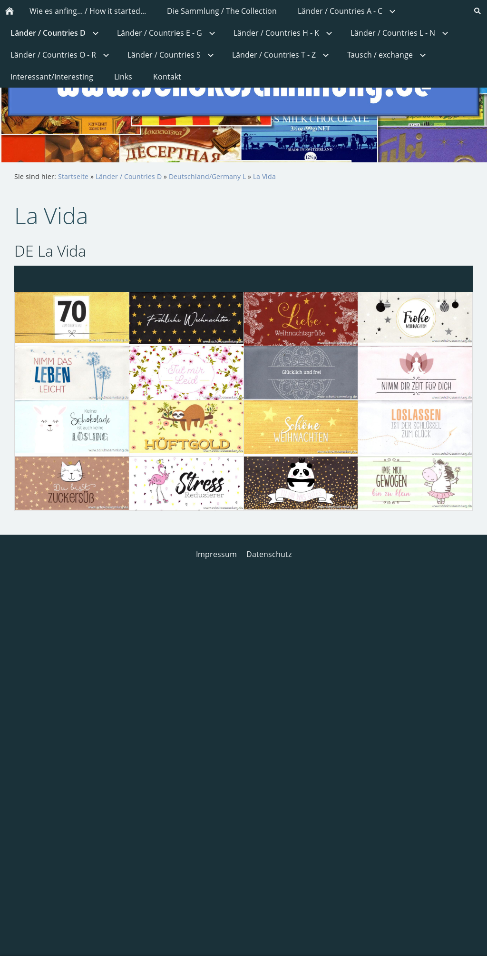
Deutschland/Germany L (207, 176)
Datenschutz (269, 554)
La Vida (264, 176)
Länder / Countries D (129, 176)
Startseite (73, 176)
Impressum (216, 554)
